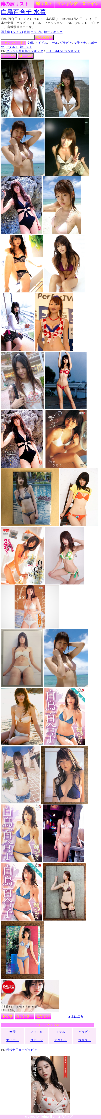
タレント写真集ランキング (24, 51)
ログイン (90, 3)
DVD (14, 32)
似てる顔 (26, 56)
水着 (27, 32)
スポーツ (36, 1040)
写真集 (5, 32)
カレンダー (24, 1016)
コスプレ (37, 32)
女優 (30, 42)
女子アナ (80, 42)
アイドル (41, 42)
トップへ (9, 56)
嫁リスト (44, 3)
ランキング (67, 3)
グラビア (66, 42)
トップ (7, 1016)
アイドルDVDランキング (63, 51)
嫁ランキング (53, 32)
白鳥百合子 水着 (23, 11)
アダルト (12, 47)
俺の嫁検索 (44, 37)
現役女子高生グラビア (21, 1050)
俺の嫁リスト (15, 3)
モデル (53, 42)
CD (21, 32)
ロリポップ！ (66, 1116)
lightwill (46, 1116)
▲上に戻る (75, 1016)
